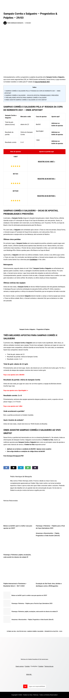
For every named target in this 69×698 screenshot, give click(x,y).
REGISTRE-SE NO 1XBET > (46, 161)
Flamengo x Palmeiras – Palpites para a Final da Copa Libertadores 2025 (32, 603)
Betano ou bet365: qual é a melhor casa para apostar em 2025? (29, 595)
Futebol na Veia (11, 631)
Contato (27, 666)
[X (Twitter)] (13, 467)
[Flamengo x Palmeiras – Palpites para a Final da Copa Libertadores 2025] (51, 513)
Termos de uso (48, 666)
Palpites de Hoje (21, 631)
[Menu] (65, 3)
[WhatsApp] (28, 467)
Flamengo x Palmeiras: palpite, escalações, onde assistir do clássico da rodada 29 (35, 611)
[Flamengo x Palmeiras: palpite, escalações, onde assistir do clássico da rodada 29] (18, 542)
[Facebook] (6, 467)
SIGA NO (29, 674)
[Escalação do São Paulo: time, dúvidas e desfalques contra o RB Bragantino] (51, 571)
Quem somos (20, 666)
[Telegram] (21, 467)
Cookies (40, 666)
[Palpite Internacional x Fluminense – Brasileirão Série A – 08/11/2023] (18, 571)
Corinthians (33, 259)
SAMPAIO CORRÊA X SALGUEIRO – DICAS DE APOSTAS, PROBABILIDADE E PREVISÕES (31, 95)
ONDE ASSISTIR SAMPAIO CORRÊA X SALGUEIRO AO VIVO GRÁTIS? (25, 100)
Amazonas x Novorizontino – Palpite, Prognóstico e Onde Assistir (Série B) (32, 619)
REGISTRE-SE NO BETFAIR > (46, 196)
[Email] (35, 467)
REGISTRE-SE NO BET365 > (46, 179)
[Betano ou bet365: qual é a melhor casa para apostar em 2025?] (18, 513)
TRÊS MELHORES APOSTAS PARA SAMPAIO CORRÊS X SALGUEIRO (25, 97)
